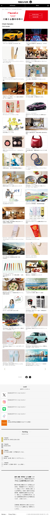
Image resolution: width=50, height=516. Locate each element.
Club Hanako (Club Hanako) (17, 9)
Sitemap (3, 514)
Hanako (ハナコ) (8, 9)
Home (3, 9)
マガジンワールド (25, 2)
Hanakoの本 (37, 17)
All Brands (8, 5)
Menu (42, 5)
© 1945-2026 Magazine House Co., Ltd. (38, 514)
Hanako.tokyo (37, 14)
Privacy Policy (11, 514)
